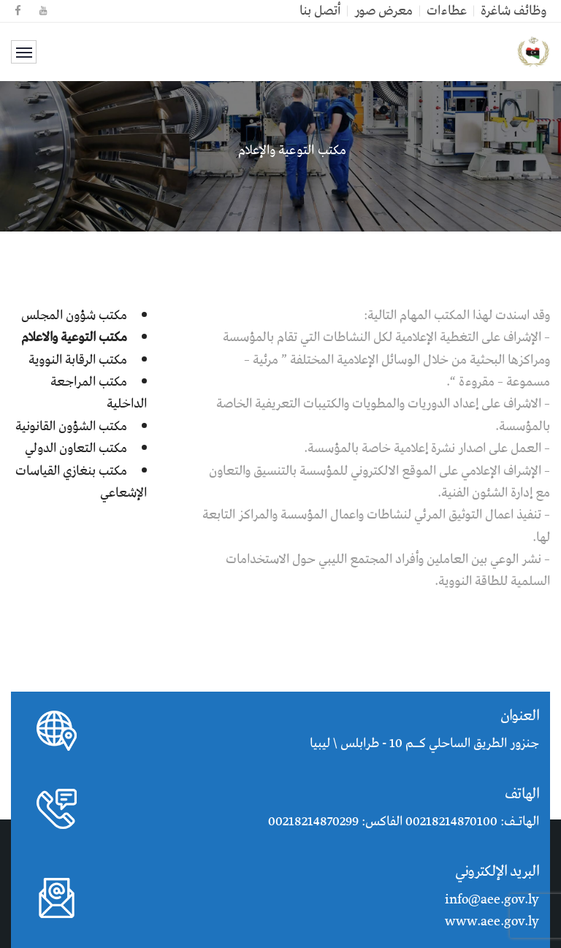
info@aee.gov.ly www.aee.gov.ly (492, 910)
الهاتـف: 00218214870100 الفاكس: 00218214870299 (403, 821)
